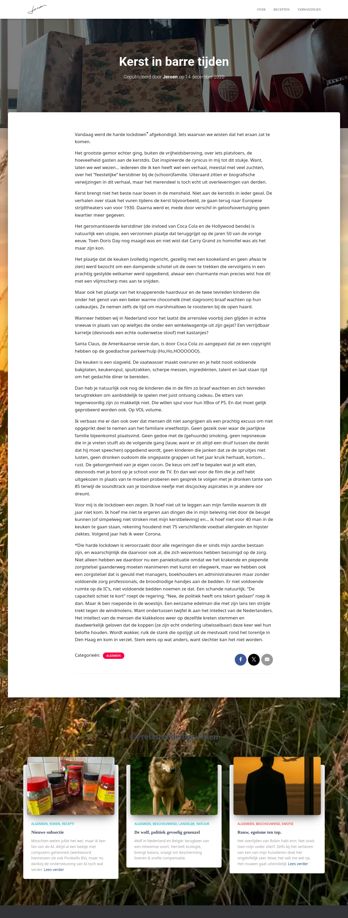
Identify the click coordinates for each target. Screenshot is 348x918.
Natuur (202, 824)
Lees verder (54, 869)
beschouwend (165, 824)
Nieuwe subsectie (47, 832)
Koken (55, 824)
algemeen (114, 656)
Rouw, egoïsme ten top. (259, 832)
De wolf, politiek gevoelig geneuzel (167, 832)
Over (261, 9)
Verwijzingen (309, 9)
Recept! (68, 824)
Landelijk (187, 824)
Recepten (281, 9)
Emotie (288, 824)
